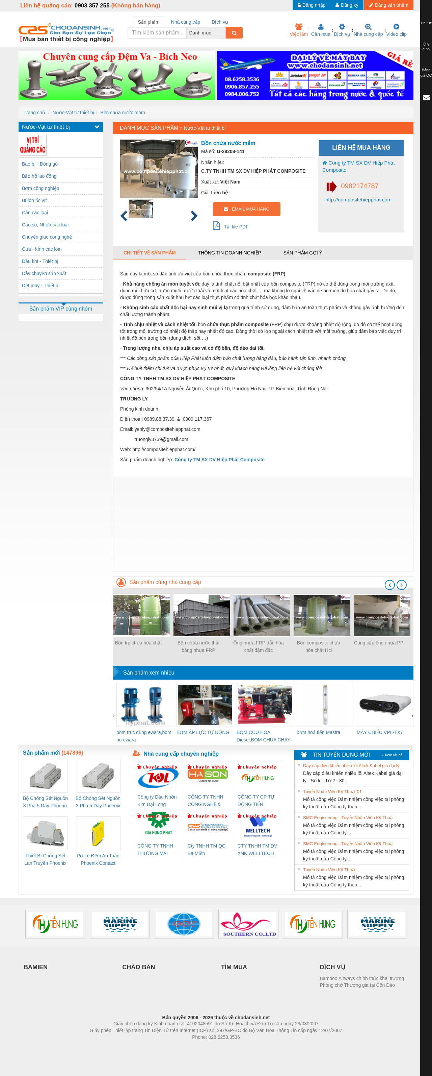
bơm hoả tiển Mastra (318, 732)
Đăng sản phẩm (388, 5)
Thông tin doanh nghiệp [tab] (229, 252)
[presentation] (390, 585)
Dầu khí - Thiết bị (40, 261)
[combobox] (224, 33)
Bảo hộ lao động (39, 176)
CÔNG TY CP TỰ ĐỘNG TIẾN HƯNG (256, 801)
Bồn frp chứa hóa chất (138, 642)
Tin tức (426, 23)
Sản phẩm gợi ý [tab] (303, 252)
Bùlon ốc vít (34, 200)
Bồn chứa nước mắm (122, 112)
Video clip (396, 30)
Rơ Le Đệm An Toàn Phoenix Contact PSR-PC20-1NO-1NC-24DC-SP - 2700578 (98, 860)
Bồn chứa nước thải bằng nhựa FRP (198, 646)
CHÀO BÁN (139, 967)
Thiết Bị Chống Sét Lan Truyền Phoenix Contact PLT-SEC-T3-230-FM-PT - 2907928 (45, 860)
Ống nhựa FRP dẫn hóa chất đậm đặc (258, 646)
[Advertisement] (263, 523)
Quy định (426, 46)
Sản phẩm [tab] (149, 22)
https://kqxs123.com (248, 1047)
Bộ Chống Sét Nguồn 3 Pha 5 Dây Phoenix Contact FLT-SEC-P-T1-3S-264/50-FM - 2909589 (45, 802)
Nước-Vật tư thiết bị (73, 112)
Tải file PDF (231, 225)
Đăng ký (346, 5)
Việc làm (299, 30)
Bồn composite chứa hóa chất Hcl (318, 646)
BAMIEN (36, 967)
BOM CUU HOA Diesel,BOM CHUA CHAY (263, 736)
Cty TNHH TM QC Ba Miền (206, 849)
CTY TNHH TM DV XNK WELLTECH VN (257, 850)
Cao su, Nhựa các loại (45, 224)
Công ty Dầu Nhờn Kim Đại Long (157, 800)
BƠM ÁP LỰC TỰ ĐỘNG (203, 732)
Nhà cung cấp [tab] (185, 22)
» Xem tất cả (391, 755)
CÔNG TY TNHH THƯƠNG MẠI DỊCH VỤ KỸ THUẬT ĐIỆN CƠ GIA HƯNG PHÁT (156, 850)
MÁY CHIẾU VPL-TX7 (380, 732)
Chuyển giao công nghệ (47, 237)
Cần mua (320, 30)
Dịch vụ (342, 30)
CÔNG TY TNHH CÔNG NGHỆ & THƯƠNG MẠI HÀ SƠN (207, 801)
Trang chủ (34, 112)
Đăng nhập (312, 5)
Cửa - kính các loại (41, 249)
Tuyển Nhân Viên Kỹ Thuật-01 (332, 791)
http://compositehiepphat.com (358, 199)
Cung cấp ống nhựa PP (378, 642)
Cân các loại (35, 212)
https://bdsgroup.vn (207, 1047)
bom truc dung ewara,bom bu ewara (143, 736)
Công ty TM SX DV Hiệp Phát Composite (358, 166)
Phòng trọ (173, 1047)
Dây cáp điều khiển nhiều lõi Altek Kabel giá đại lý (351, 765)
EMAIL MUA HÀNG (246, 209)
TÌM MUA (234, 967)
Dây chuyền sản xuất (44, 273)
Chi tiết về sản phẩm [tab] (150, 252)
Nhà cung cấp (368, 30)
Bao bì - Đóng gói (40, 164)
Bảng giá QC (426, 72)
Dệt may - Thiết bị (41, 285)
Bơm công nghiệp (40, 188)
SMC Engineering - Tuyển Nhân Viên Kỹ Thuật (348, 817)
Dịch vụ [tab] (220, 22)
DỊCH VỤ (332, 967)
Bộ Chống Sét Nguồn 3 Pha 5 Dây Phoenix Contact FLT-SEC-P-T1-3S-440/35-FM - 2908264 (98, 802)
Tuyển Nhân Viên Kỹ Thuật (329, 869)
